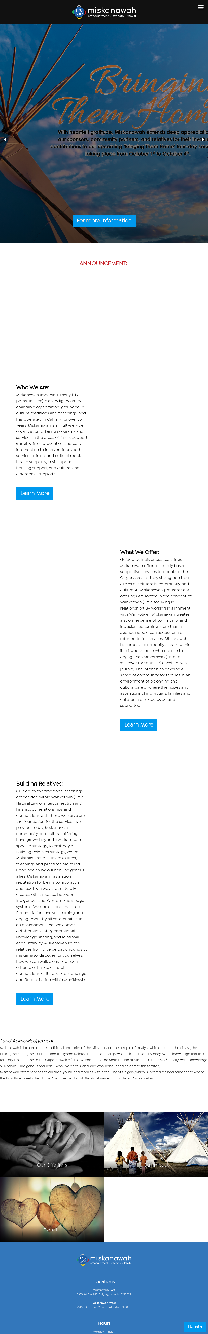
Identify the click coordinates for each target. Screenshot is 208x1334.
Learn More (34, 493)
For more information (104, 221)
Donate (195, 1327)
